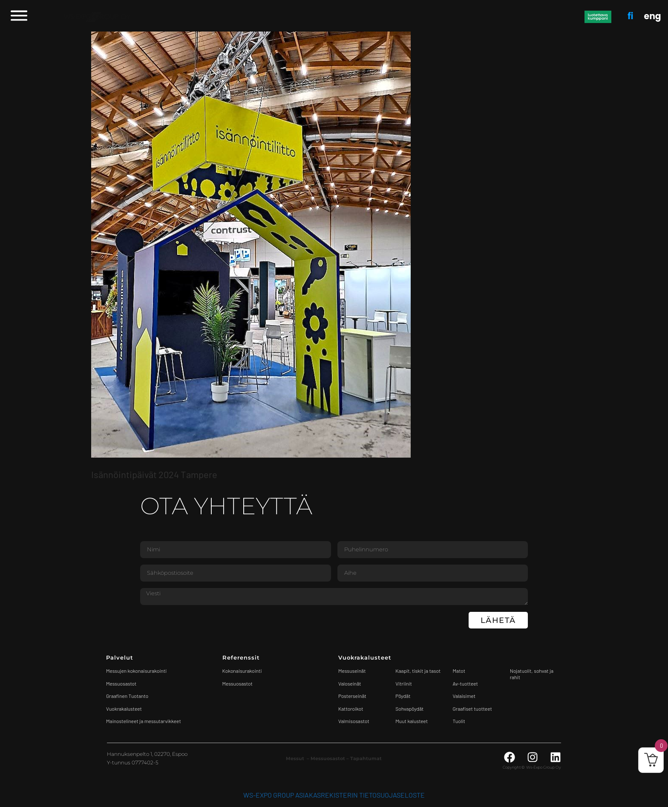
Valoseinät (349, 683)
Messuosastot (237, 683)
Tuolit (459, 721)
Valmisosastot (353, 721)
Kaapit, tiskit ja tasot (418, 671)
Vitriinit (403, 683)
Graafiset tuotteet (472, 709)
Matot (459, 671)
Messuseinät (352, 671)
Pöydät (402, 696)
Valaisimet (464, 696)
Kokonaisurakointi (242, 671)
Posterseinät (352, 696)
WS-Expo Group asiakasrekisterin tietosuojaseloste (334, 795)
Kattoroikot (350, 709)
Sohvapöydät (409, 709)
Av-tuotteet (465, 683)
